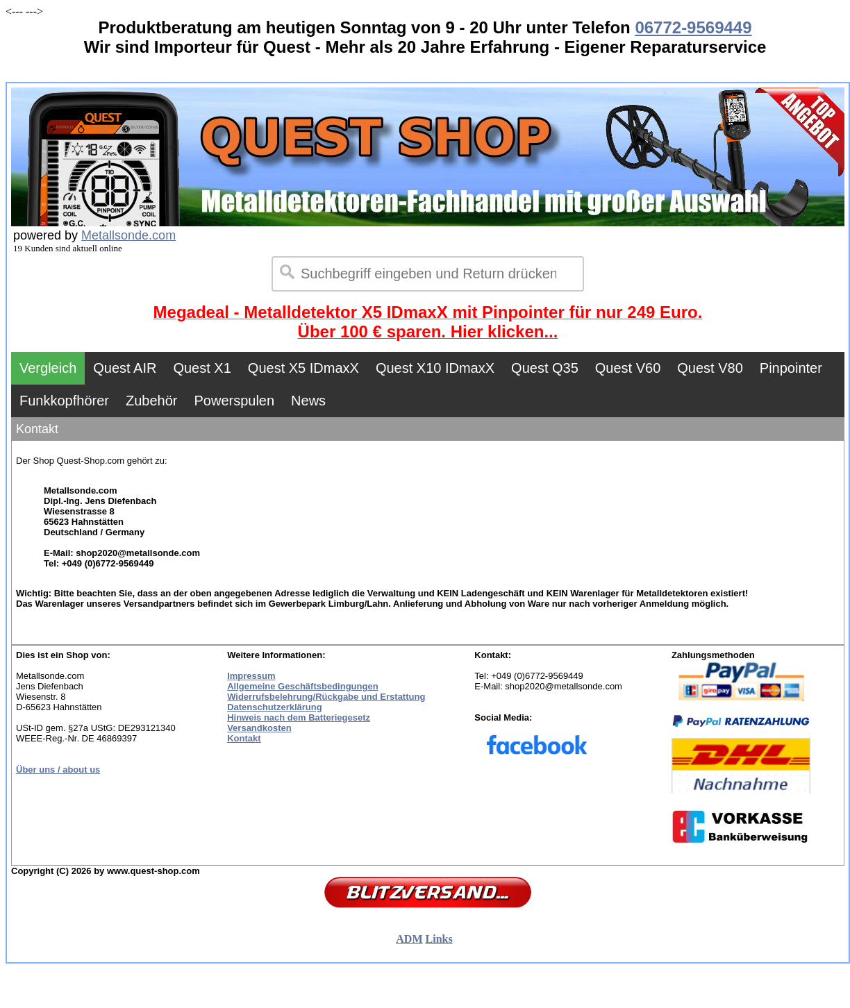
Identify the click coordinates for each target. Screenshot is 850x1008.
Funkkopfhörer (64, 400)
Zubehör (152, 400)
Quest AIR (124, 368)
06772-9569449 (693, 27)
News (308, 400)
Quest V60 (628, 368)
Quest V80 (710, 368)
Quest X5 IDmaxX (303, 368)
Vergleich (47, 368)
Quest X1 (202, 368)
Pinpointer (791, 368)
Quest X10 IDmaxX (435, 368)
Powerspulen (234, 400)
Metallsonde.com (128, 235)
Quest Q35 (544, 368)
